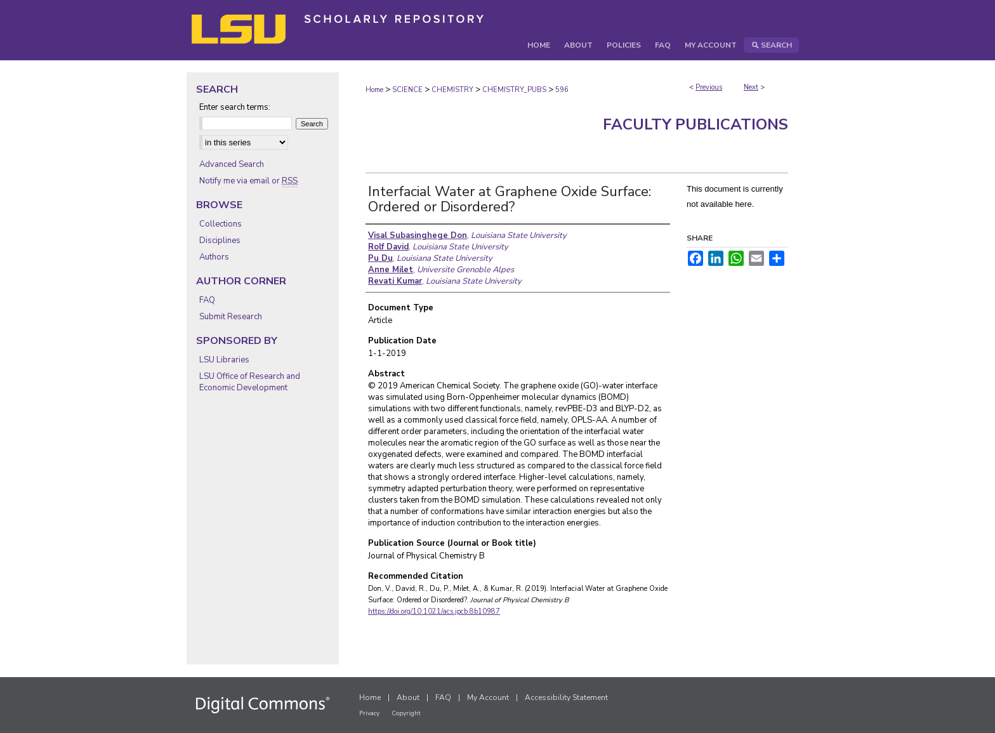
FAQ (207, 300)
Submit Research (230, 316)
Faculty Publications (695, 124)
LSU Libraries (224, 360)
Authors (214, 257)
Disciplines (220, 240)
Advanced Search (231, 164)
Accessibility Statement (566, 697)
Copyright (406, 713)
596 (562, 90)
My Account (488, 697)
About (408, 697)
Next (751, 87)
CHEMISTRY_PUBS (514, 90)
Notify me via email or (248, 181)
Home (374, 90)
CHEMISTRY (452, 90)
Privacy (369, 713)
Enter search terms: (234, 107)
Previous (708, 87)
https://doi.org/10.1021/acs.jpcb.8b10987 (434, 611)
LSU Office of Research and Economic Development (249, 382)
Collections (220, 224)
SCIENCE (407, 90)
